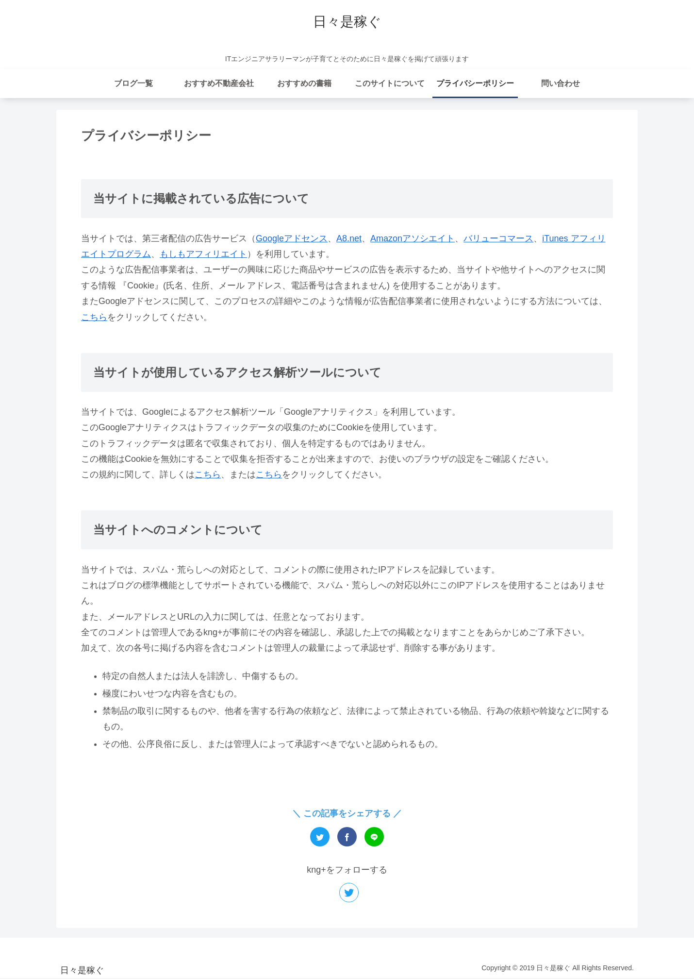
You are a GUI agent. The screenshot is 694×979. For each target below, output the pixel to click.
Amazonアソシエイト (412, 238)
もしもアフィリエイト (203, 254)
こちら (94, 317)
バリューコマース (498, 238)
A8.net (349, 238)
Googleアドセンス (292, 238)
